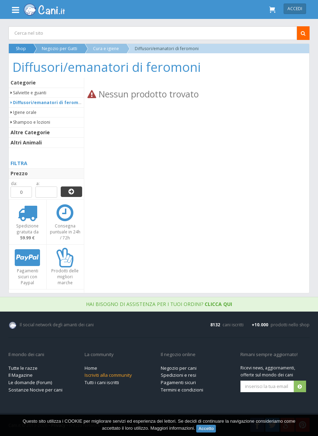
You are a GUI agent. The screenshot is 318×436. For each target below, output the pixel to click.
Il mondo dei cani (26, 354)
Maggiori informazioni (172, 428)
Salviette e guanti (28, 93)
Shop (21, 49)
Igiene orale (24, 112)
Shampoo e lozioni (30, 122)
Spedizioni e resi (178, 375)
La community (99, 354)
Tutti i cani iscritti (102, 382)
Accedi (294, 9)
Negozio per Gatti (59, 49)
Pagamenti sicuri (178, 382)
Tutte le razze (23, 368)
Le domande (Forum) (30, 382)
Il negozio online (178, 354)
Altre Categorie (30, 132)
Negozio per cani (179, 368)
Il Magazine (20, 375)
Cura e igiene (106, 49)
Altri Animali (26, 142)
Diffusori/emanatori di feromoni (48, 102)
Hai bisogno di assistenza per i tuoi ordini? (159, 304)
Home (91, 368)
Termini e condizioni (182, 390)
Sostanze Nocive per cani (35, 390)
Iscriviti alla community (108, 375)
